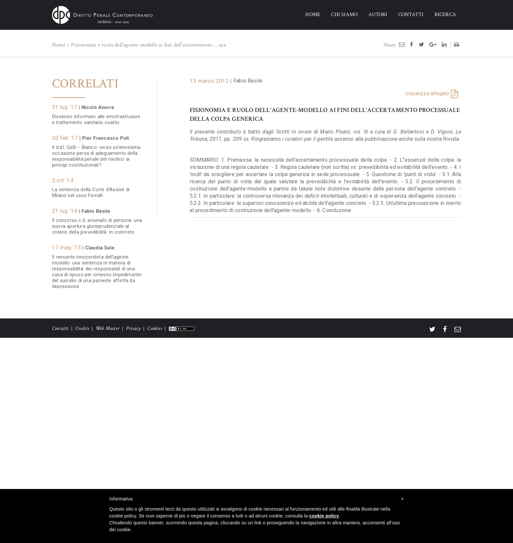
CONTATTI (411, 14)
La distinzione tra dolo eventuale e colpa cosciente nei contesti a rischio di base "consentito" (96, 314)
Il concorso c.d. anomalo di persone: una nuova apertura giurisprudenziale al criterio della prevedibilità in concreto (97, 223)
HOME (312, 14)
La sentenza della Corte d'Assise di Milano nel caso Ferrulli (91, 189)
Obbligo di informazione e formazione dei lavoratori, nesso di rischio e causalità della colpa (98, 447)
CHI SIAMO (344, 14)
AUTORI (377, 14)
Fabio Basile (247, 81)
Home (58, 44)
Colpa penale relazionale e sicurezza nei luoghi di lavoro (96, 481)
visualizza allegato (427, 93)
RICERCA (445, 14)
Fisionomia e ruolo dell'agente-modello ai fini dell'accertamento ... (144, 44)
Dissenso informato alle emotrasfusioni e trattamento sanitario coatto (96, 116)
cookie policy (324, 515)
